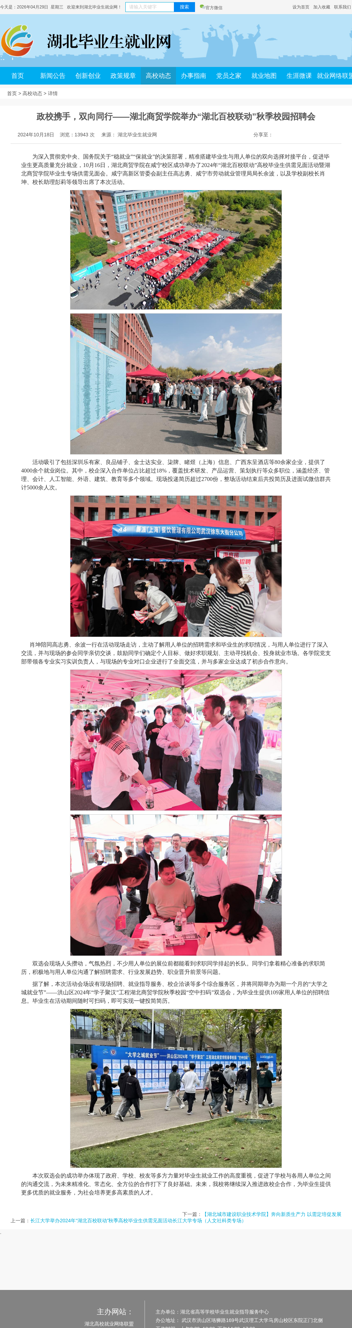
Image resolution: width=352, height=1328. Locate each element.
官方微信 (211, 7)
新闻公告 (52, 75)
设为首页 (301, 7)
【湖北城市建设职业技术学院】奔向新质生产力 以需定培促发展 (271, 1214)
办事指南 (193, 75)
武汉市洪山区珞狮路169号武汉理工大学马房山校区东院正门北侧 (251, 1320)
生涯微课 (299, 75)
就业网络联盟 (334, 75)
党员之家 (228, 75)
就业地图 (264, 75)
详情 (53, 93)
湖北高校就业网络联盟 (109, 1324)
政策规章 (123, 75)
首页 (17, 75)
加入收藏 (321, 7)
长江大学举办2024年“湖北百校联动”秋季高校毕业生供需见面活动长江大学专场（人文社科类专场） (138, 1220)
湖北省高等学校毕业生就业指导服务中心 (224, 1312)
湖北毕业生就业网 (137, 134)
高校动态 (158, 75)
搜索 (184, 7)
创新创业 (88, 75)
